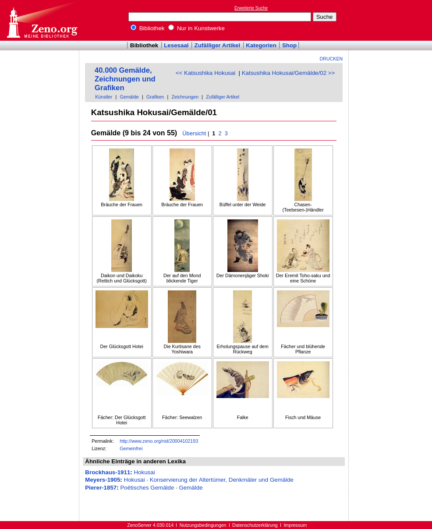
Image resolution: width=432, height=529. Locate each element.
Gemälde (129, 96)
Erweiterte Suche (251, 8)
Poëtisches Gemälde (147, 487)
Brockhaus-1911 (107, 472)
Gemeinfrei (131, 448)
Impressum (295, 525)
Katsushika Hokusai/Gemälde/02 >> (288, 73)
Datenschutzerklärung (255, 525)
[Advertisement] (391, 20)
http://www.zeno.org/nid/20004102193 (159, 441)
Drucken (331, 58)
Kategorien (261, 45)
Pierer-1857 (101, 487)
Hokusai (144, 472)
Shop (289, 45)
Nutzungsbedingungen (203, 525)
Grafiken (155, 96)
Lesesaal (176, 45)
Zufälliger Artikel (218, 45)
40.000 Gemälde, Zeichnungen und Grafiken (125, 79)
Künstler (103, 96)
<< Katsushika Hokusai (205, 73)
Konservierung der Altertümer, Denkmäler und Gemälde (222, 479)
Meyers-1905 (102, 479)
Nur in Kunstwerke (196, 28)
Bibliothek (148, 28)
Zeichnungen (184, 96)
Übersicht (194, 133)
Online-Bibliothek (41, 20)
